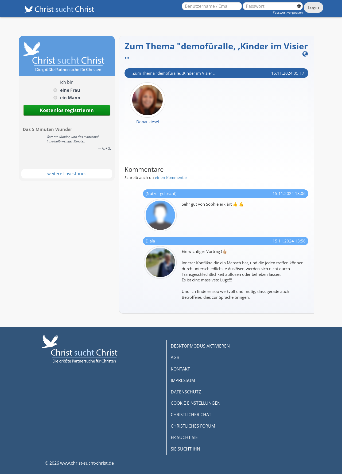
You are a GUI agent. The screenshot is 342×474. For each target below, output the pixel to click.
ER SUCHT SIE (184, 437)
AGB (175, 357)
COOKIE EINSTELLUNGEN (195, 403)
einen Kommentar (171, 177)
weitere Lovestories (67, 174)
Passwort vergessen (288, 12)
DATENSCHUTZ (186, 392)
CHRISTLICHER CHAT (191, 414)
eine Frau (70, 90)
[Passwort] (273, 6)
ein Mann (70, 98)
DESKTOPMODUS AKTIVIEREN (200, 346)
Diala (150, 241)
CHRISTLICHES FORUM (193, 426)
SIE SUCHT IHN (185, 449)
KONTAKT (180, 369)
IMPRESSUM (183, 380)
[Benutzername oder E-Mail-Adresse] (212, 6)
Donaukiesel (147, 121)
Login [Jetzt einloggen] (313, 7)
